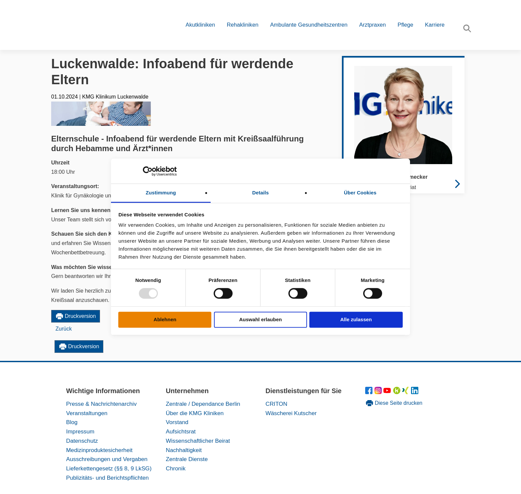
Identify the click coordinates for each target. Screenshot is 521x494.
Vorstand (177, 422)
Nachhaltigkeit (184, 450)
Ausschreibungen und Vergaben (107, 459)
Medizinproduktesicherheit (99, 450)
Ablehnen (165, 319)
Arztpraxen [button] (372, 25)
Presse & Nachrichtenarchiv (101, 403)
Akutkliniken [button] (200, 25)
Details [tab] (260, 192)
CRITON (276, 403)
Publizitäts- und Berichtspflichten (107, 477)
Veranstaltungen (86, 413)
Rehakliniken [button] (242, 25)
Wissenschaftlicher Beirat (198, 440)
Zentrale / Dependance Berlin (203, 403)
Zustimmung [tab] (161, 192)
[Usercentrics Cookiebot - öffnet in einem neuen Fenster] (148, 171)
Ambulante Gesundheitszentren (309, 25)
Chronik (175, 468)
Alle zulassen (356, 319)
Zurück (63, 329)
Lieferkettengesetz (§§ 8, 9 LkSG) (109, 468)
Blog (71, 422)
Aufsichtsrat (181, 431)
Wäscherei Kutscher (291, 413)
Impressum (80, 431)
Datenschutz (82, 440)
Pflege (405, 25)
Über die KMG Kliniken (195, 413)
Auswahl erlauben (260, 319)
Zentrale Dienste (187, 459)
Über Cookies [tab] (360, 192)
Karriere (435, 25)
